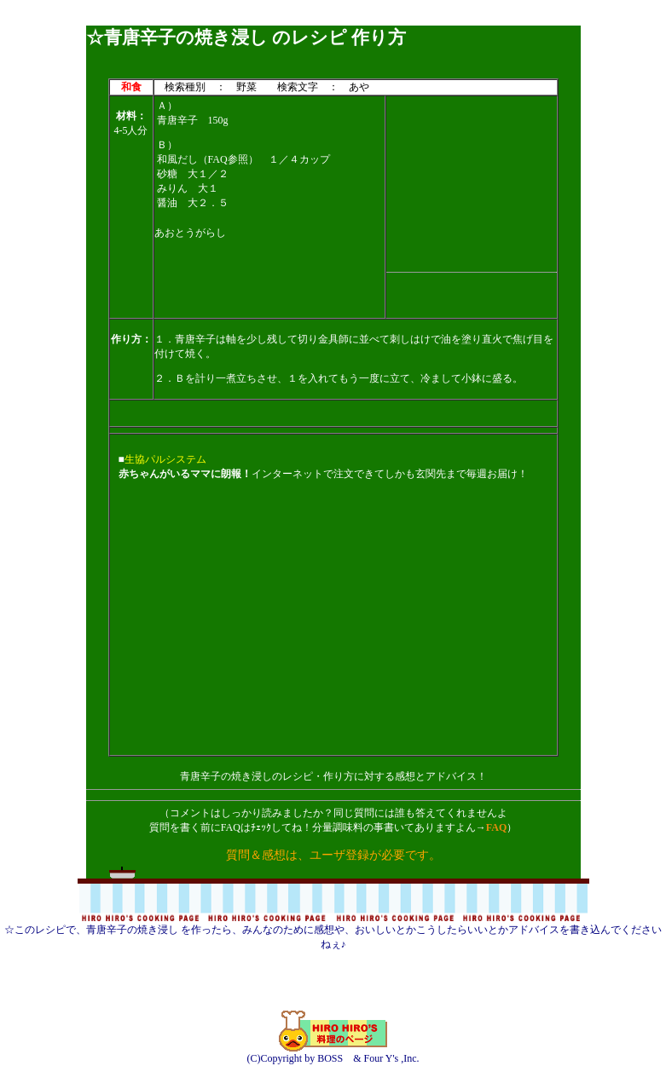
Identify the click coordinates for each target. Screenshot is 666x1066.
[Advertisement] (333, 19)
